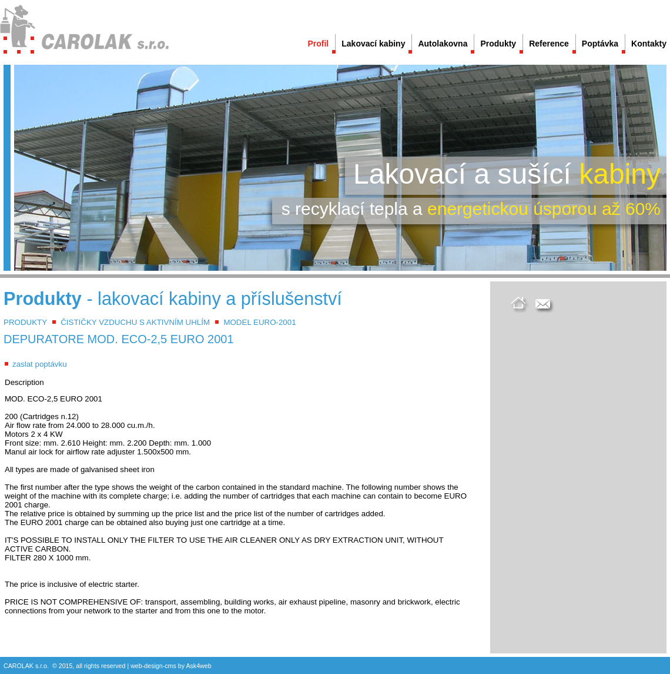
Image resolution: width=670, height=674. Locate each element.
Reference (549, 43)
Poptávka (600, 43)
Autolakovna (442, 43)
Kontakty (648, 43)
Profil (318, 43)
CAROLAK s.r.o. (26, 665)
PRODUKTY (25, 322)
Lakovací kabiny (373, 43)
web (136, 665)
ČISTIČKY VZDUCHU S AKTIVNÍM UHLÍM (135, 322)
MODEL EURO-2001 (259, 322)
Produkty (498, 43)
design (153, 665)
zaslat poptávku (39, 364)
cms (170, 665)
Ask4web (198, 665)
